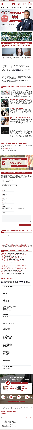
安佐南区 (7, 148)
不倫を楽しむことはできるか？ (7, 353)
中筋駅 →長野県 (8, 260)
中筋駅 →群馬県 (8, 258)
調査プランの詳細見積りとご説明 (7, 307)
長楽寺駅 (22, 246)
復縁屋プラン (5, 320)
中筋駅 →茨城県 (24, 257)
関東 (2, 256)
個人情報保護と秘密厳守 (6, 300)
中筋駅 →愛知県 (3, 263)
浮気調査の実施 (5, 309)
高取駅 (20, 246)
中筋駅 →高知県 (19, 271)
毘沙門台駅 (12, 246)
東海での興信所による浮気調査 (7, 337)
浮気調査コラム (5, 349)
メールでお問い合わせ (16, 401)
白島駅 (13, 245)
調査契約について (5, 308)
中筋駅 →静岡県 (14, 263)
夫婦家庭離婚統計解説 (6, 351)
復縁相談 (22, 282)
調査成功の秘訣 (5, 291)
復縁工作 (25, 282)
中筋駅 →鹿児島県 (9, 275)
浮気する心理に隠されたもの (7, 352)
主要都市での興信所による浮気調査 (7, 343)
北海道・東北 (4, 253)
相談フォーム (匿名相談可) (25, 163)
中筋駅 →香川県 (8, 271)
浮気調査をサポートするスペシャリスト (8, 323)
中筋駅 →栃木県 (3, 258)
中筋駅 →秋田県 (24, 254)
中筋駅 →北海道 (3, 254)
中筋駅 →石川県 (19, 260)
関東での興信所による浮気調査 (7, 335)
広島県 (3, 148)
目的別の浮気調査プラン (6, 314)
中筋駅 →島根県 (8, 268)
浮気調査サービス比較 (6, 301)
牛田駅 (17, 245)
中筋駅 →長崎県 (14, 274)
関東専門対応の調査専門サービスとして (8, 298)
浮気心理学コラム (5, 358)
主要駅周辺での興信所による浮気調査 (8, 345)
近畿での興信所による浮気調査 (7, 338)
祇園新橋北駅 (25, 245)
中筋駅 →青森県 (8, 254)
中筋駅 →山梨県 (14, 258)
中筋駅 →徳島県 (3, 271)
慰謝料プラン (5, 321)
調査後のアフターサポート (6, 299)
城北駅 (11, 245)
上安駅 (18, 246)
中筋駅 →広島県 (19, 268)
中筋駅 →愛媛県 (14, 271)
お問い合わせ (5, 371)
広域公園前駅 (8, 247)
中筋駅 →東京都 (3, 257)
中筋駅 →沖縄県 (14, 275)
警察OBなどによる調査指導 (6, 329)
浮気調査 (2, 97)
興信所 (17, 70)
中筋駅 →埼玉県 (14, 257)
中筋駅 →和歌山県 (4, 266)
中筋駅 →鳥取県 (3, 268)
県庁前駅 (6, 245)
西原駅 (28, 245)
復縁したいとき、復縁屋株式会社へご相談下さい (22, 281)
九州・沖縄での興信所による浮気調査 (8, 342)
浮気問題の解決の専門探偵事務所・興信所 (13, 0)
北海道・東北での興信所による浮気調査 (8, 334)
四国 (2, 270)
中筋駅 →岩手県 (14, 254)
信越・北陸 (3, 259)
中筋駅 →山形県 (3, 255)
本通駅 (2, 245)
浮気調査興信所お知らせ (6, 360)
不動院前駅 (21, 245)
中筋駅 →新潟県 (3, 260)
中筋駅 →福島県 (8, 255)
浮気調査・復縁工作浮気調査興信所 (8, 286)
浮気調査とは (5, 293)
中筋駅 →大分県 (24, 274)
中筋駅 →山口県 (24, 268)
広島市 (5, 148)
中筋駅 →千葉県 (19, 257)
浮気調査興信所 (17, 69)
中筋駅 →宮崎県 (3, 275)
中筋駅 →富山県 (14, 260)
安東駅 (15, 246)
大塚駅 (3, 247)
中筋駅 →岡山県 (14, 268)
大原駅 (26, 246)
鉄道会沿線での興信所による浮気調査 (8, 344)
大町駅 (8, 246)
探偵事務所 (19, 70)
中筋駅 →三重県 (19, 263)
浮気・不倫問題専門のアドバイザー (7, 327)
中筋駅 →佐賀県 (8, 274)
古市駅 (4, 246)
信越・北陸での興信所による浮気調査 (8, 336)
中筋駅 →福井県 (24, 260)
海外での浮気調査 (5, 346)
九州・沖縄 (3, 273)
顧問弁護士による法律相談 (6, 328)
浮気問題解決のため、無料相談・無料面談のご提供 (9, 306)
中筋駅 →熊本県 (19, 274)
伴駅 (24, 246)
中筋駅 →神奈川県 (9, 257)
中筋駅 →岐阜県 (8, 263)
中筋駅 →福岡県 (3, 274)
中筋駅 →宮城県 (19, 254)
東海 (2, 262)
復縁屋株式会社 (3, 282)
